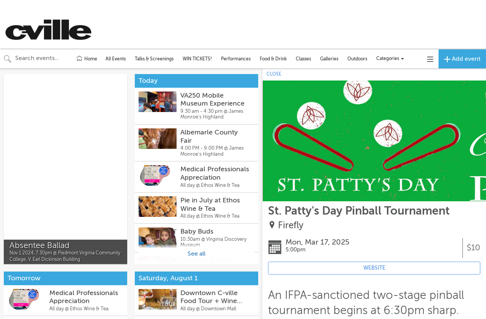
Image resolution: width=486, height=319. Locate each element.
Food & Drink (273, 59)
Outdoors (357, 59)
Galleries (329, 59)
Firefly (290, 225)
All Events (116, 59)
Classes (303, 59)
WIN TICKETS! (197, 59)
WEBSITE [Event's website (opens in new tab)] (374, 268)
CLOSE (274, 74)
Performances (236, 59)
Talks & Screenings (154, 59)
